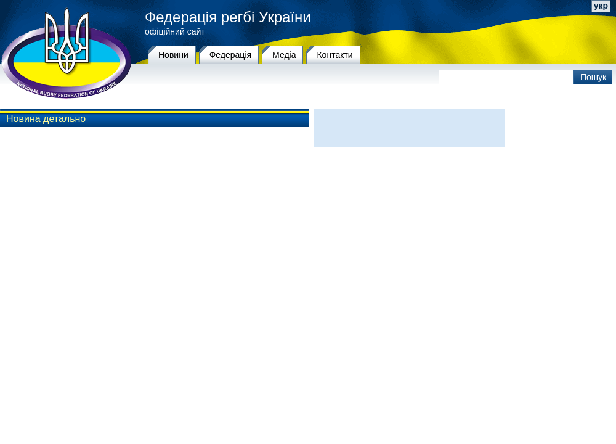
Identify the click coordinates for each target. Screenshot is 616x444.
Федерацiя (230, 55)
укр (601, 5)
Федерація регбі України (228, 17)
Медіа (284, 55)
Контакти (334, 55)
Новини (173, 55)
